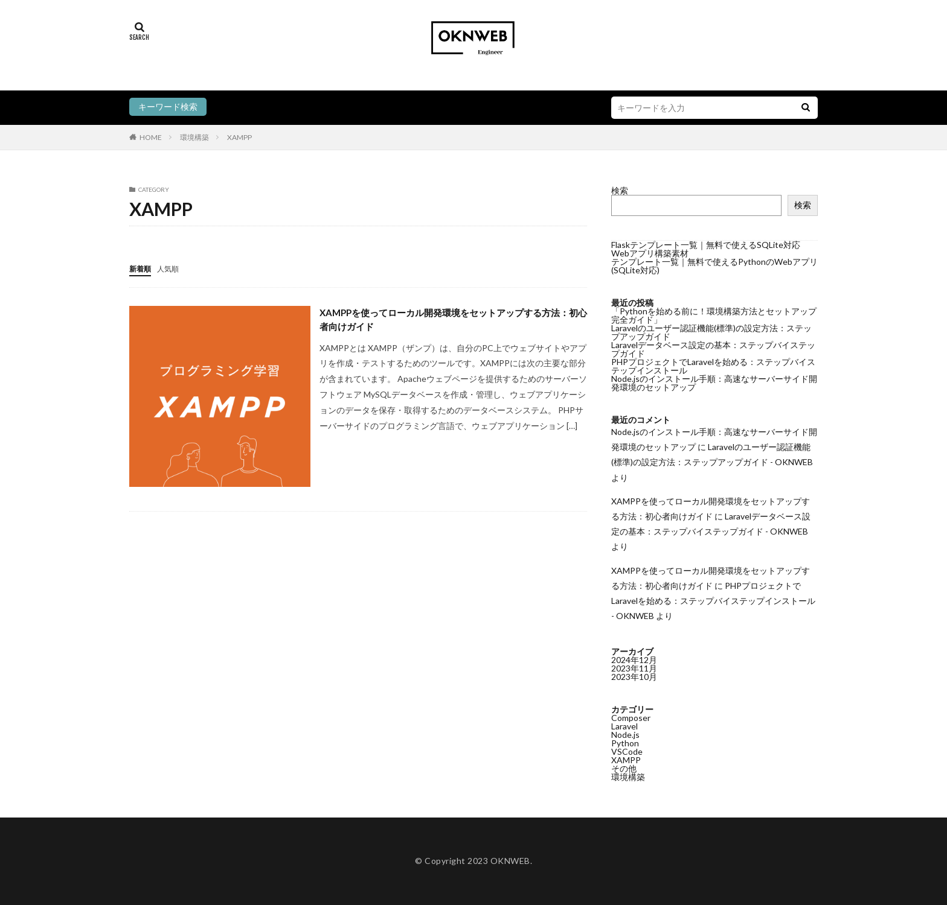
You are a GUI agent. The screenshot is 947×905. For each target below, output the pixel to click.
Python (625, 743)
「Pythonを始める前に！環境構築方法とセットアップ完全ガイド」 (714, 315)
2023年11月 (634, 668)
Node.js (625, 734)
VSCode (627, 751)
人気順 (173, 268)
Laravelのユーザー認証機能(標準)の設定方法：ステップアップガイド (711, 332)
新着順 (142, 268)
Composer (630, 718)
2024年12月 (634, 660)
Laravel (624, 726)
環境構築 (194, 137)
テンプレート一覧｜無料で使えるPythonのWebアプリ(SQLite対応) (714, 265)
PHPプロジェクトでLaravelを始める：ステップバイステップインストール (713, 366)
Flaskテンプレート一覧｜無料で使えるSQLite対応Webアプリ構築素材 (705, 249)
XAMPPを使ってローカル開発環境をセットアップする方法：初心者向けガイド (452, 321)
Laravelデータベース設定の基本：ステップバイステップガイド (713, 349)
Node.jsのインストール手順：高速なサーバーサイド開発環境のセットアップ (714, 382)
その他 (624, 768)
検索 (619, 190)
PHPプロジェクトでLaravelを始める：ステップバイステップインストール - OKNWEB (713, 600)
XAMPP (239, 137)
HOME (151, 137)
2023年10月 (634, 677)
